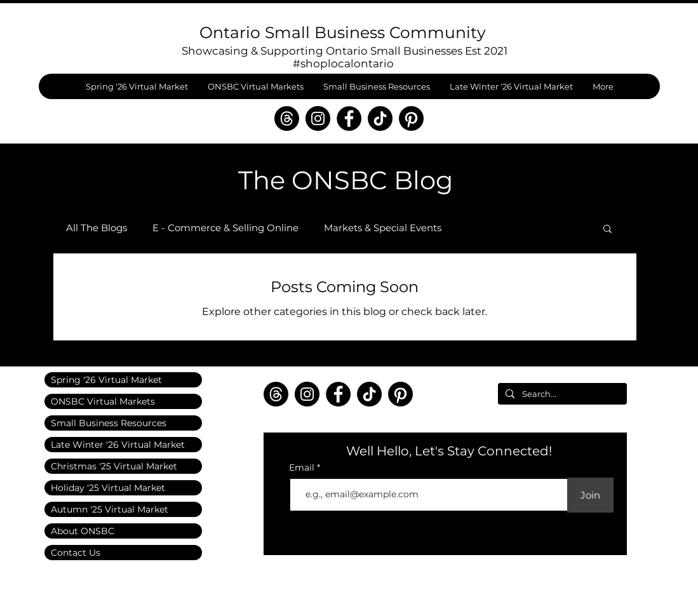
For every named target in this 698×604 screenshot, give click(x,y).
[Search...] (561, 394)
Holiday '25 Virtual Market (108, 487)
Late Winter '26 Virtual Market (118, 444)
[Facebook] (349, 118)
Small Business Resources (108, 423)
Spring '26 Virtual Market (106, 380)
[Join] (590, 495)
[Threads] (286, 118)
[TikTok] (380, 118)
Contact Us (75, 552)
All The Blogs (96, 228)
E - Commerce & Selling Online (225, 228)
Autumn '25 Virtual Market (109, 509)
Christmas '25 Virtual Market (114, 466)
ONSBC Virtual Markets (103, 401)
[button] (607, 229)
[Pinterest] (411, 118)
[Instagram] (317, 118)
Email (303, 467)
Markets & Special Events (382, 228)
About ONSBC (82, 531)
